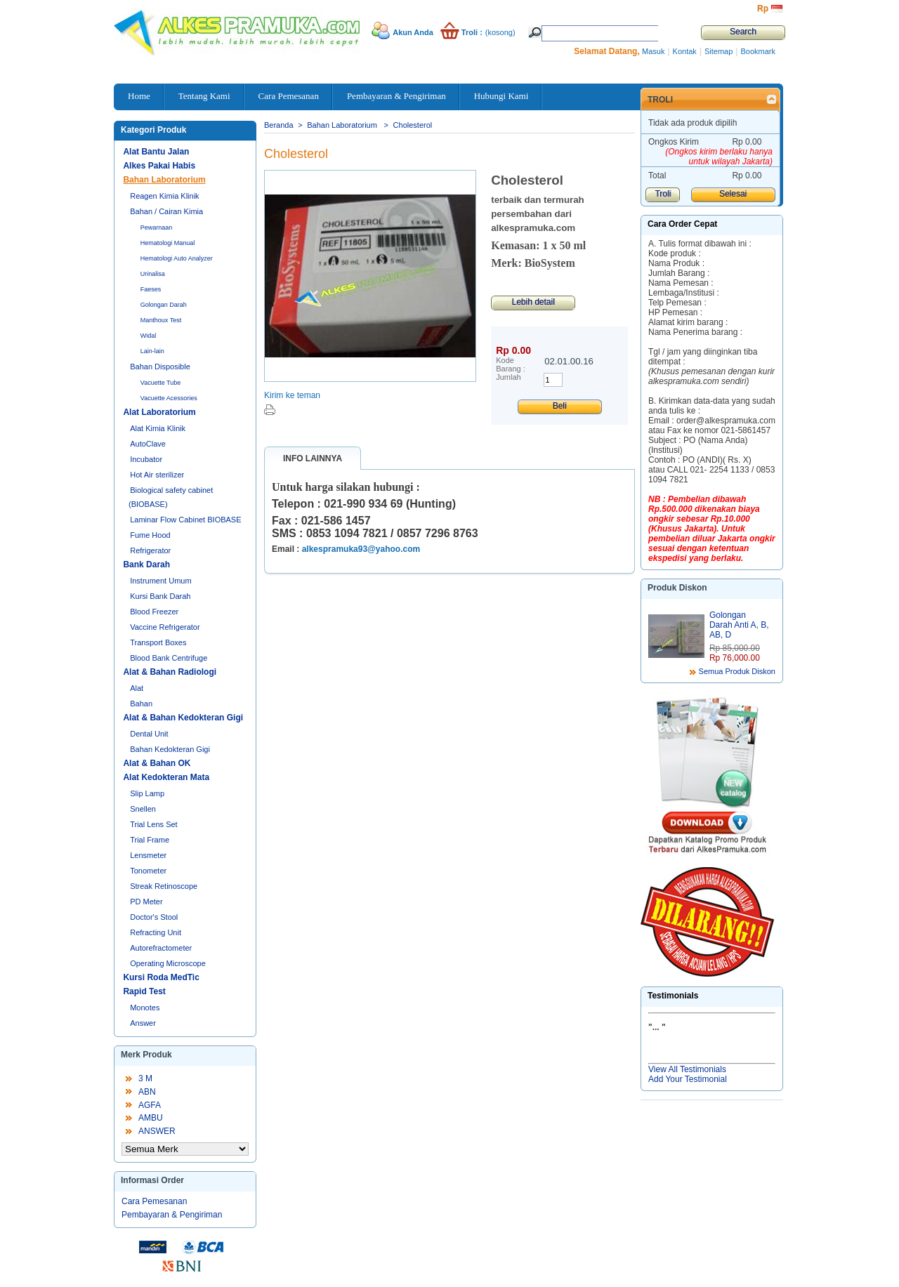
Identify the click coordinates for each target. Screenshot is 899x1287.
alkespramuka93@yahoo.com (361, 549)
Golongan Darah (163, 304)
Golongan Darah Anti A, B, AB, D (739, 625)
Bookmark (757, 51)
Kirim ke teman (292, 395)
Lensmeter (148, 855)
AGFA (149, 1105)
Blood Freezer (154, 611)
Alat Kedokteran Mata (166, 777)
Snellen (143, 809)
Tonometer (148, 870)
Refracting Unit (155, 932)
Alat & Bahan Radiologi (169, 672)
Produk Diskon (677, 588)
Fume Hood (150, 535)
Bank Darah (146, 564)
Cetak (269, 409)
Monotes (144, 1007)
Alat (136, 688)
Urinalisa (152, 273)
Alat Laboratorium (159, 412)
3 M (145, 1078)
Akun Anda (413, 32)
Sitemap (718, 51)
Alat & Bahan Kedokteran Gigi (183, 717)
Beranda (279, 125)
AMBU (150, 1118)
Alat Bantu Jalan (156, 152)
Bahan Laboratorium (164, 180)
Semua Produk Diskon (737, 671)
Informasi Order (152, 1180)
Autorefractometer (161, 948)
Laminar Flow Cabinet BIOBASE (185, 519)
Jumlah (508, 377)
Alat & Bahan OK (156, 763)
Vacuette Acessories (168, 398)
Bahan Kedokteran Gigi (170, 749)
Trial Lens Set (153, 824)
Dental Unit (149, 734)
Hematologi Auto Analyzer (176, 258)
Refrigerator (150, 550)
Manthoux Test (160, 320)
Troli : (472, 32)
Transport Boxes (158, 642)
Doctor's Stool (154, 917)
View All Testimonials (687, 1069)
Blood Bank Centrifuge (168, 658)
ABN (147, 1092)
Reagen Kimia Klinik (164, 196)
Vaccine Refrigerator (164, 627)
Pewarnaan (156, 227)
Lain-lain (152, 351)
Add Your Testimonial (687, 1079)
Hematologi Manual (167, 242)
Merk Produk (146, 1055)
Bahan (141, 703)
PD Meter (146, 901)
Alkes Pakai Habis (159, 166)
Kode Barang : (510, 364)
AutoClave (148, 444)
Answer (143, 1023)
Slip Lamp (147, 793)
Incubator (146, 459)
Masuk (653, 51)
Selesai (733, 194)
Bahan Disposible (160, 366)
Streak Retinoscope (163, 886)
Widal (148, 335)
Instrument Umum (160, 580)
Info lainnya (312, 458)
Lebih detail (532, 302)
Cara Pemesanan (154, 1201)
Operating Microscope (168, 963)
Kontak (685, 51)
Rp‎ (762, 8)
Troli (660, 100)
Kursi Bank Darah (160, 596)
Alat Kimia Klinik (157, 428)
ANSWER (157, 1131)
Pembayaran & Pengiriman (172, 1215)
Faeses (151, 289)
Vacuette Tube (160, 382)
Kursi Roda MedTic (161, 977)
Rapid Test (144, 991)
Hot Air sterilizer (157, 474)
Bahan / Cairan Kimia (166, 211)
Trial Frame (149, 840)
